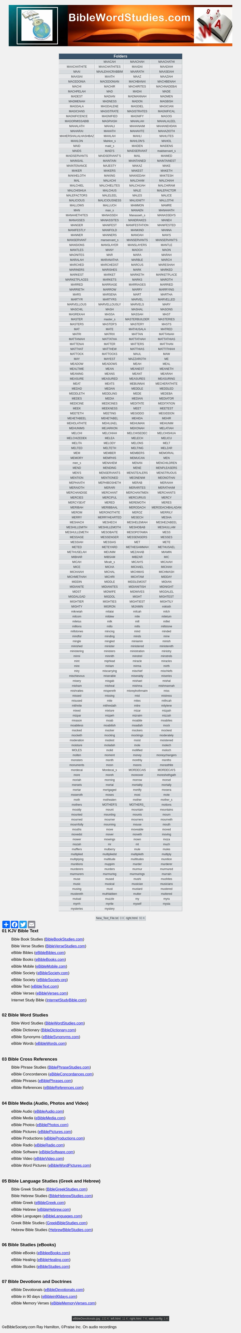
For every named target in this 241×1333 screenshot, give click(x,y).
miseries (166, 676)
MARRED (77, 284)
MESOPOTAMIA (137, 532)
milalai (110, 611)
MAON (166, 250)
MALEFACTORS (76, 195)
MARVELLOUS (77, 304)
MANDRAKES (137, 220)
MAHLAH (110, 136)
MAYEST (109, 359)
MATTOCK (77, 354)
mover (109, 834)
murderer (166, 864)
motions (167, 804)
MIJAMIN (137, 606)
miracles (166, 661)
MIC (166, 557)
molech (166, 745)
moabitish (110, 725)
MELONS (137, 443)
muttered (166, 894)
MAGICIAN (166, 106)
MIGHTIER (77, 601)
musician (137, 884)
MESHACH (77, 522)
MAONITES (76, 255)
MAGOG (166, 116)
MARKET (110, 274)
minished (76, 646)
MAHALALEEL (166, 121)
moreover (137, 775)
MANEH (166, 220)
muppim (109, 864)
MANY (109, 250)
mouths (76, 829)
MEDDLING (109, 393)
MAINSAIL (76, 160)
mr (109, 844)
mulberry (109, 849)
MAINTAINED (137, 160)
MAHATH (110, 131)
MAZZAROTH (137, 359)
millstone (166, 626)
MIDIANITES (109, 586)
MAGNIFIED (109, 116)
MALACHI (109, 180)
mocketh (77, 735)
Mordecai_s (109, 770)
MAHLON (77, 141)
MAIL (137, 156)
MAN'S (166, 235)
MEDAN (109, 388)
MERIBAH (76, 507)
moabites (166, 720)
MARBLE (137, 260)
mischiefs (167, 671)
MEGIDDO (137, 413)
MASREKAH (77, 314)
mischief (137, 671)
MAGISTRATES (137, 111)
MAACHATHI (166, 61)
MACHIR (109, 86)
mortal (109, 785)
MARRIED (166, 284)
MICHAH (166, 567)
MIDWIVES (137, 591)
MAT (77, 329)
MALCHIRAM (166, 185)
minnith (109, 656)
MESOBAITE (109, 532)
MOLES (77, 750)
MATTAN (137, 334)
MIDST (76, 591)
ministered (137, 646)
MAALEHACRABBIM (109, 71)
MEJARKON (109, 428)
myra (166, 898)
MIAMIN (166, 552)
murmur (137, 869)
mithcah (167, 700)
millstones (77, 631)
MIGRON (109, 606)
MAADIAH (166, 66)
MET (137, 542)
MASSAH (137, 314)
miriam (109, 666)
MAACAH (110, 61)
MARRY (137, 289)
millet (166, 621)
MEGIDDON (166, 413)
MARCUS (137, 265)
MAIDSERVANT (137, 151)
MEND (77, 468)
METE (166, 542)
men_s (76, 463)
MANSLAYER (109, 245)
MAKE (167, 165)
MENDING (109, 468)
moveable (137, 829)
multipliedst (110, 854)
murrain (166, 874)
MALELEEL (109, 195)
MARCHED (77, 265)
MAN (77, 210)
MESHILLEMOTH (109, 527)
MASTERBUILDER (137, 319)
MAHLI (137, 136)
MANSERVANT (76, 240)
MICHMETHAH (76, 577)
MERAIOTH (76, 487)
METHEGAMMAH (137, 547)
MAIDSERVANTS (77, 156)
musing (76, 889)
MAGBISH (166, 101)
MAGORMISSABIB (77, 121)
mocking (109, 735)
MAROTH (167, 279)
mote (166, 794)
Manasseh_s (137, 215)
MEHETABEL (109, 418)
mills (137, 626)
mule (137, 849)
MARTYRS (109, 299)
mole (137, 745)
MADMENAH (76, 101)
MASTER (77, 319)
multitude (109, 859)
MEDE (137, 393)
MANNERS (110, 235)
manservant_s (109, 240)
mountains (166, 809)
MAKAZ (137, 165)
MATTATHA (109, 339)
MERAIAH (166, 482)
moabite (137, 720)
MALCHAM (137, 180)
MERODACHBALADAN (166, 507)
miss (166, 690)
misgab (109, 681)
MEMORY (77, 458)
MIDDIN (77, 581)
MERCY (166, 497)
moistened (166, 740)
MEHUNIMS (76, 428)
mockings (137, 735)
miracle (137, 661)
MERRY (77, 517)
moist (137, 740)
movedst (77, 834)
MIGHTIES (109, 601)
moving (166, 834)
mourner (109, 819)
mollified (137, 750)
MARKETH (137, 274)
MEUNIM (109, 552)
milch (166, 611)
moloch (166, 750)
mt (137, 844)
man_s (109, 210)
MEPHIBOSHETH (109, 482)
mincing (109, 631)
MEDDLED (166, 388)
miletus (76, 621)
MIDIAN (167, 581)
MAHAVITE (137, 131)
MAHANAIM (137, 126)
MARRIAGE (109, 284)
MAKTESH (166, 175)
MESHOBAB (137, 527)
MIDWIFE (110, 591)
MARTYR (77, 299)
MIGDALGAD (76, 596)
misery (77, 681)
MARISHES (109, 269)
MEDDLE (137, 388)
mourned (76, 819)
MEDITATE (137, 403)
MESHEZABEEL (166, 522)
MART (137, 294)
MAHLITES (167, 136)
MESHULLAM (166, 527)
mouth (166, 824)
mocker (109, 730)
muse (76, 879)
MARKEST (77, 274)
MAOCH (137, 250)
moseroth (77, 794)
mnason (77, 720)
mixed (76, 710)
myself (137, 903)
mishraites (76, 690)
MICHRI (109, 577)
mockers (137, 730)
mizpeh (109, 715)
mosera (166, 789)
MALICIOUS (76, 200)
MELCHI (77, 433)
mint (77, 661)
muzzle (109, 898)
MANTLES (77, 250)
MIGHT (137, 596)
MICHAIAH (77, 572)
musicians (166, 884)
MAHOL (166, 141)
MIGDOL (109, 596)
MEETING (109, 413)
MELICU (166, 438)
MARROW (109, 289)
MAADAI (137, 66)
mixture (109, 710)
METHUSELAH (76, 552)
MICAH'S (137, 562)
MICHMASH (166, 572)
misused (77, 700)
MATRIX (109, 334)
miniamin (137, 641)
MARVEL (137, 299)
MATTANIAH (77, 339)
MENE (137, 468)
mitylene (166, 705)
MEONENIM (137, 477)
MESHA (166, 517)
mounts (137, 814)
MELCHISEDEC (137, 433)
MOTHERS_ (137, 804)
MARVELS (137, 304)
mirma (137, 666)
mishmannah (166, 685)
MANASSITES (109, 220)
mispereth (109, 690)
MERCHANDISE (76, 492)
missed (76, 695)
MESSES (167, 537)
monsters (77, 760)
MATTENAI (77, 344)
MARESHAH (167, 265)
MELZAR (166, 448)
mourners (137, 819)
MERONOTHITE (109, 512)
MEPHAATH (77, 482)
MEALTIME (77, 369)
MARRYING (166, 289)
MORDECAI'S (166, 770)
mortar (77, 789)
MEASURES (137, 378)
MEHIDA (137, 418)
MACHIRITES (137, 86)
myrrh (76, 903)
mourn (167, 814)
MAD (109, 91)
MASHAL (137, 309)
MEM (76, 453)
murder (137, 864)
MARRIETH (76, 289)
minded (166, 631)
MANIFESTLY (76, 230)
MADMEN (166, 96)
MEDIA (109, 398)
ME (167, 359)
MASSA (110, 314)
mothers (77, 804)
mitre (137, 705)
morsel (166, 780)
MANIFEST (109, 225)
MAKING (109, 175)
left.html (115, 1318)
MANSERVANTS (137, 240)
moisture (76, 745)
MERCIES (76, 497)
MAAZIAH (166, 76)
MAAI (76, 71)
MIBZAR (137, 557)
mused (109, 879)
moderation (77, 740)
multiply (166, 854)
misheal (109, 685)
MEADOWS (109, 364)
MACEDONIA (76, 81)
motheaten (109, 799)
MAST (166, 314)
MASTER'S (110, 324)
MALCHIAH (166, 180)
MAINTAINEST (166, 160)
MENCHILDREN (166, 463)
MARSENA (109, 294)
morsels (77, 785)
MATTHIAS (137, 349)
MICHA (109, 567)
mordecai (77, 770)
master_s (109, 319)
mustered (167, 889)
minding (110, 636)
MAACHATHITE (77, 66)
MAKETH (167, 170)
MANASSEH (109, 215)
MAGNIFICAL (166, 111)
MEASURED (110, 378)
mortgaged (109, 789)
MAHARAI (76, 131)
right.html (131, 918)
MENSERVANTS (109, 473)
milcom (76, 616)
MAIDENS (166, 146)
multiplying (77, 859)
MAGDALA (77, 106)
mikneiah (76, 611)
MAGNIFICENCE (77, 116)
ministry (166, 651)
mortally (167, 785)
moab (109, 720)
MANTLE (166, 245)
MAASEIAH (166, 71)
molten (76, 755)
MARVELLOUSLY (109, 304)
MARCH (166, 260)
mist (137, 695)
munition (166, 859)
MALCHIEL (77, 185)
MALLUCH (109, 205)
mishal (166, 681)
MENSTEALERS (137, 473)
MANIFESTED (166, 225)
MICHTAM (137, 577)
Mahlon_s (110, 141)
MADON (137, 101)
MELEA (109, 438)
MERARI (109, 487)
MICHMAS (137, 572)
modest (109, 740)
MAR (109, 255)
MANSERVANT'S (166, 240)
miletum (167, 616)
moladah (109, 745)
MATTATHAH (137, 339)
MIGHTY (76, 606)
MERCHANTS (167, 492)
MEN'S (76, 473)
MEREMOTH (137, 502)
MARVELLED (166, 299)
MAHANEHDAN (167, 126)
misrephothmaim (137, 690)
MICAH (76, 562)
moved (166, 829)
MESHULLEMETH (76, 532)
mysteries (77, 908)
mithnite (77, 705)
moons (137, 765)
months (166, 760)
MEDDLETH (76, 393)
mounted (76, 814)
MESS (167, 532)
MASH (109, 309)
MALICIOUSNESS (109, 200)
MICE (76, 567)
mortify (137, 789)
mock (166, 725)
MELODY (110, 443)
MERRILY (166, 512)
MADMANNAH (137, 96)
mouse (137, 824)
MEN (166, 458)
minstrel (137, 656)
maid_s (109, 146)
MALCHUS (109, 190)
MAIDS (76, 151)
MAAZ (137, 76)
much (166, 844)
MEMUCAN (137, 458)
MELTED (77, 448)
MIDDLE (109, 581)
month (109, 760)
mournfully (76, 824)
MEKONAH (137, 428)
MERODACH (137, 507)
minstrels (166, 656)
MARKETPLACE (166, 274)
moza (166, 839)
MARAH (166, 255)
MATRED (167, 329)
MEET (137, 408)
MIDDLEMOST (137, 581)
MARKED (167, 269)
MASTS (166, 324)
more (77, 775)
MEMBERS (137, 453)
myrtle (109, 903)
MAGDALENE (109, 106)
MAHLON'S (137, 141)
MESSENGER (109, 537)
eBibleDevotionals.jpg (86, 1318)
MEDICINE (77, 403)
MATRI (76, 334)
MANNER (77, 235)
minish (166, 641)
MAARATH (137, 71)
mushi (137, 879)
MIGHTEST (166, 596)
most (137, 794)
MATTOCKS (109, 354)
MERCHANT (110, 492)
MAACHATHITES (109, 66)
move (109, 829)
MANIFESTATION (137, 225)
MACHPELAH (77, 91)
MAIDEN (137, 146)
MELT (166, 443)
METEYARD (109, 547)
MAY (77, 359)
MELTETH (109, 448)
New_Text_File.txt (107, 918)
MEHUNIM (166, 423)
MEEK (77, 408)
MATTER (109, 344)
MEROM (76, 512)
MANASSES (77, 220)
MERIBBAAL (109, 507)
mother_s (167, 799)
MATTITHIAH (166, 349)
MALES (137, 195)
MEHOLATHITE (77, 423)
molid (109, 750)
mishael (137, 681)
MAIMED (166, 156)
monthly (137, 760)
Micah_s (109, 562)
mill (137, 621)
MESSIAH (76, 542)
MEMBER (109, 453)
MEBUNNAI (137, 383)
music (76, 884)
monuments (76, 765)
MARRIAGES (137, 284)
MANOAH (137, 235)
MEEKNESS (109, 408)
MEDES (77, 398)
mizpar (76, 715)
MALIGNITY (137, 200)
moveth (137, 834)
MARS (77, 294)
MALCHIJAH (137, 185)
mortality (137, 785)
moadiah (137, 725)
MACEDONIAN (109, 81)
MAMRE (166, 205)
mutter (137, 894)
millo (109, 626)
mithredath (109, 705)
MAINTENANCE (77, 165)
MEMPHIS (109, 458)
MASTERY (137, 324)
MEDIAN (137, 398)
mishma (137, 685)
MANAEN (137, 210)
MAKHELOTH (77, 175)
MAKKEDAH (137, 175)
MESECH (137, 517)
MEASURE (77, 378)
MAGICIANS (77, 111)
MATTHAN (166, 344)
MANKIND (137, 230)
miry (77, 671)
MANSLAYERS (137, 245)
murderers (76, 869)
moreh (110, 775)
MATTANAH (166, 334)
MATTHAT (76, 349)
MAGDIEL (137, 106)
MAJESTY (109, 165)
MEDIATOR (166, 398)
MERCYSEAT (77, 502)
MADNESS (109, 101)
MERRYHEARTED (109, 517)
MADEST (77, 96)
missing (109, 695)
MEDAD (77, 388)
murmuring (109, 874)
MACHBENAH (166, 81)
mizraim (137, 715)
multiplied (77, 854)
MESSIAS (109, 542)
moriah (76, 780)
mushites (166, 879)
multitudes (137, 859)
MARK (137, 269)
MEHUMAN (137, 423)
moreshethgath (166, 775)
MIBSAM (109, 557)
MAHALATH (76, 126)
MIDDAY (166, 577)
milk (109, 621)
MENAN (137, 463)
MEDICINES (109, 403)
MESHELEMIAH (137, 522)
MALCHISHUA (77, 190)
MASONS (167, 309)
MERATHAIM (166, 487)
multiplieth (137, 854)
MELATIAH (166, 428)
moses (109, 794)
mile (137, 616)
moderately (166, 735)
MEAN (109, 369)
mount (109, 809)
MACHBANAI (137, 81)
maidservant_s (166, 151)
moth (77, 799)
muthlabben (109, 894)
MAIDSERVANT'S (109, 156)
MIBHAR (76, 557)
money (137, 755)
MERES (166, 502)
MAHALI (109, 126)
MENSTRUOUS (167, 473)
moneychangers (167, 755)
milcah (137, 611)
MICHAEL (137, 567)
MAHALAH (137, 121)
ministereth (166, 646)
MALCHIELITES (109, 185)
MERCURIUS (137, 497)
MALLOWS (77, 205)
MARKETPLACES (76, 279)
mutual (76, 898)
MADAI (137, 91)
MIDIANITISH (137, 586)
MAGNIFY (137, 116)
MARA (137, 255)
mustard (137, 889)
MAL (77, 180)
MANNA (166, 230)
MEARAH (167, 373)
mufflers (77, 849)
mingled (110, 641)
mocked (77, 730)
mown (137, 839)
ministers (109, 651)
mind (137, 631)
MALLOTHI (167, 200)
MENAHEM (109, 463)
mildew (109, 616)
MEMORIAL (166, 453)
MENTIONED (109, 477)
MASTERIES (166, 319)
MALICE (166, 195)
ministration (137, 651)
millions (76, 626)
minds (137, 636)
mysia (166, 903)
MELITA (77, 443)
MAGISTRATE (109, 111)
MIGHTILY (166, 601)
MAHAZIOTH (166, 131)
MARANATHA (109, 260)
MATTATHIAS (166, 339)
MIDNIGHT (166, 586)
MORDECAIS (137, 770)
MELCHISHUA (166, 433)
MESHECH (110, 522)
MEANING (76, 373)
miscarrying (109, 671)
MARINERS (76, 269)
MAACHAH (137, 61)
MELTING (137, 448)
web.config (155, 1318)
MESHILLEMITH (76, 527)
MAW (166, 354)
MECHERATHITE (167, 383)
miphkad (109, 661)
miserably (137, 676)
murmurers (77, 874)
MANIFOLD (109, 230)
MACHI (76, 86)
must (110, 889)
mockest (166, 730)
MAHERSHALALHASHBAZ (77, 136)
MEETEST (166, 408)
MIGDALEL (166, 591)
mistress (166, 695)
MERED (109, 502)
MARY (166, 304)
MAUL (137, 354)
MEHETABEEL (77, 418)
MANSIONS (76, 245)
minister (110, 646)
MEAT (76, 383)
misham (77, 685)
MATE (109, 329)
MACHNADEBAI (166, 86)
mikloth (166, 606)
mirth (166, 666)
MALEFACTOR (166, 190)
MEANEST (137, 369)
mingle (77, 641)
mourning (110, 824)
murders (109, 869)
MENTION (76, 477)
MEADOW (76, 364)
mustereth (77, 894)
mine (167, 636)
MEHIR (166, 418)
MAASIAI (77, 76)
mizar (137, 710)
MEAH (137, 364)
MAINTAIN (109, 160)
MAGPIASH (109, 121)
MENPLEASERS (166, 468)
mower (76, 839)
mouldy (76, 809)
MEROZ (137, 512)
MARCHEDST (110, 265)
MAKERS (110, 170)
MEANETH (166, 369)
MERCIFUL (109, 497)
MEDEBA (167, 393)
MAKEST (137, 170)
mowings (109, 839)
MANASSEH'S (166, 215)
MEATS (109, 383)
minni (76, 656)
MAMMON (137, 205)
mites (137, 700)
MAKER (77, 170)
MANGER (77, 225)
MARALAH (77, 260)
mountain (137, 809)
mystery (110, 908)
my (137, 898)
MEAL (166, 364)
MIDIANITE (77, 586)
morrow (137, 780)
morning (109, 780)
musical (109, 884)
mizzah (166, 715)
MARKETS (109, 279)
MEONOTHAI (166, 477)
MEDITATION (166, 403)
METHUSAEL (166, 547)
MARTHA (166, 294)
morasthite (166, 765)
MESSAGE (77, 537)
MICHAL (109, 572)
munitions (77, 864)
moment (109, 755)
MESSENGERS (137, 537)
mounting (109, 814)
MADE (166, 91)
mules (166, 849)
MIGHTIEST (137, 601)
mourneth (167, 819)
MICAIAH (167, 562)
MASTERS (77, 324)
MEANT (137, 373)
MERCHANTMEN (137, 492)
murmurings (137, 874)
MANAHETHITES (77, 215)
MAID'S (109, 151)
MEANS (109, 373)
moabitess (76, 725)
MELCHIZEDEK (77, 438)
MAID (76, 146)
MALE (137, 190)
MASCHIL (77, 309)
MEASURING (166, 378)
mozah (76, 844)
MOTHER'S (109, 804)
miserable (110, 676)
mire (77, 666)
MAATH (109, 76)
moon (109, 765)
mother (137, 799)
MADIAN (109, 96)
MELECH (137, 438)
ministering (77, 651)
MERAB (137, 482)
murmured (166, 869)
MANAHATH (166, 210)
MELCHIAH (109, 433)
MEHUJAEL (109, 423)
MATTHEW (110, 349)
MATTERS (137, 344)
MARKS (137, 279)
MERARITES (137, 487)
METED (77, 547)
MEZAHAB (137, 552)
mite (109, 700)
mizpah (166, 710)
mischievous (76, 676)
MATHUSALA (137, 329)
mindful (76, 636)
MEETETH (77, 413)
